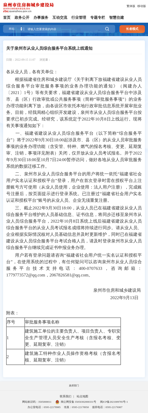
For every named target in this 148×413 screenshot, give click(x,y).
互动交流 (59, 17)
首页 (6, 17)
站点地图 (82, 396)
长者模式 (132, 29)
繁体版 (131, 6)
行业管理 (78, 17)
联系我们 (65, 396)
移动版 (141, 6)
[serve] (28, 7)
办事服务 (41, 17)
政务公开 (22, 17)
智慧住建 (116, 17)
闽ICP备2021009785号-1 (114, 401)
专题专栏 (97, 17)
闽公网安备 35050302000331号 (76, 401)
